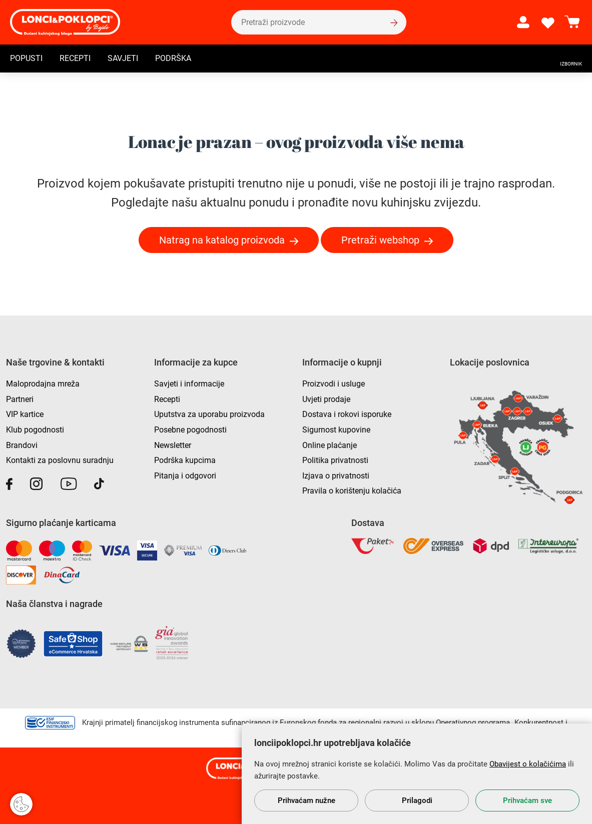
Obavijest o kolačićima (527, 764)
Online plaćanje (329, 445)
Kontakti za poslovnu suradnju (60, 460)
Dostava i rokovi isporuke (346, 414)
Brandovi (22, 445)
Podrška (173, 58)
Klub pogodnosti (35, 429)
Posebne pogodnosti (190, 429)
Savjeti (123, 58)
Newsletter (172, 445)
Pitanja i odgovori (185, 475)
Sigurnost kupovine (336, 429)
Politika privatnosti (335, 460)
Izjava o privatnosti (335, 475)
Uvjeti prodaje (326, 399)
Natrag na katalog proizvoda (222, 240)
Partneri (20, 399)
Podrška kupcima (185, 460)
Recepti (75, 58)
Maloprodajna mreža (43, 383)
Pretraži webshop (380, 240)
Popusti (26, 58)
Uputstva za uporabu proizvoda (209, 414)
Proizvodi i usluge (333, 383)
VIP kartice (25, 414)
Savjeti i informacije (189, 383)
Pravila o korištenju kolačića (351, 491)
